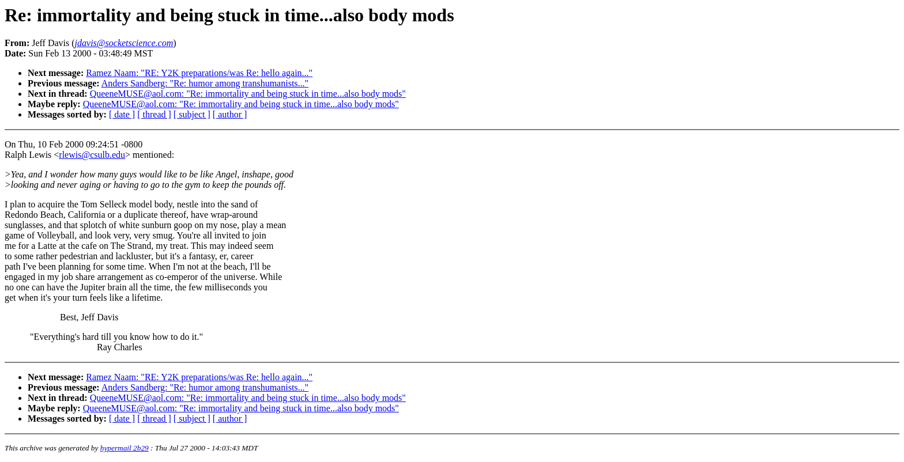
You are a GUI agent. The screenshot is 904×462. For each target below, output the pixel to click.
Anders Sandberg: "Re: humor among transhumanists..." (204, 83)
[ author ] (230, 114)
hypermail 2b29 (124, 448)
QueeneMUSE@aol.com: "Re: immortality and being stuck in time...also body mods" (248, 94)
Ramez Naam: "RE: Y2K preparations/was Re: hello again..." (199, 73)
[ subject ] (192, 114)
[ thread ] (154, 114)
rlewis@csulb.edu (92, 155)
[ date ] (122, 114)
